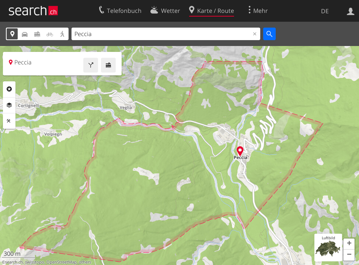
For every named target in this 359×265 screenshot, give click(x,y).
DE (325, 11)
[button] (349, 244)
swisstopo (34, 262)
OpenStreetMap (61, 262)
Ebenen (9, 105)
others (85, 262)
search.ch (14, 262)
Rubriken (9, 89)
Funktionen (9, 121)
